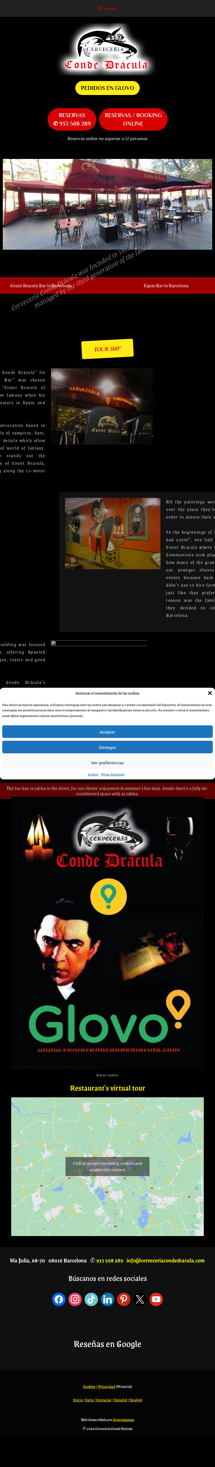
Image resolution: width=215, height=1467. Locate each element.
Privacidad (106, 1386)
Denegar (107, 747)
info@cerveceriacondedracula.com (166, 1260)
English (136, 1399)
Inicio (78, 1399)
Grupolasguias (123, 1419)
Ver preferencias (107, 762)
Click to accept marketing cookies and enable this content (107, 1166)
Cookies (93, 774)
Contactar (104, 1399)
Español (120, 1399)
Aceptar (107, 731)
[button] (210, 693)
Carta (89, 1399)
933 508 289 (109, 1260)
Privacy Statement (113, 774)
